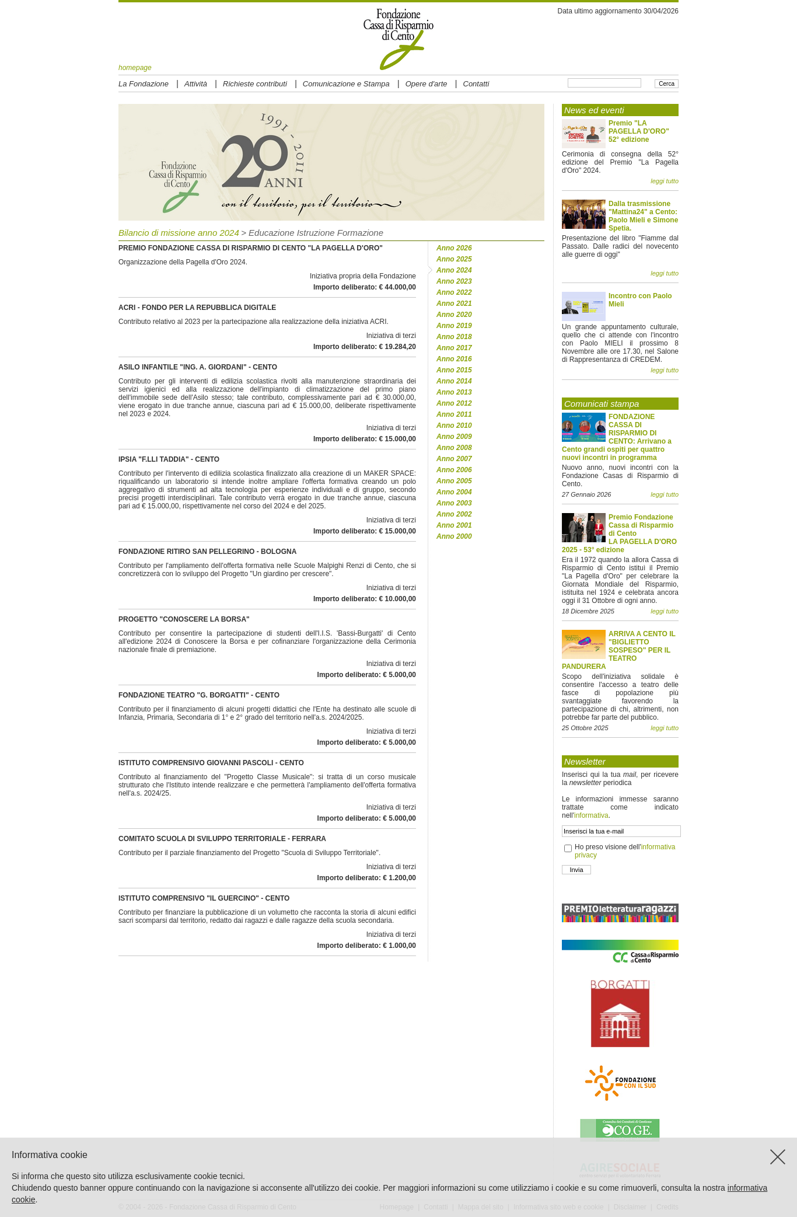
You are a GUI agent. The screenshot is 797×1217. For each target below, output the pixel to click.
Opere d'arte (427, 83)
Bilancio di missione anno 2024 (178, 233)
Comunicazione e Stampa (346, 83)
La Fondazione (143, 83)
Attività (195, 83)
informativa (591, 815)
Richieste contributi (255, 83)
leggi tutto (665, 180)
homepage (135, 68)
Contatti (476, 83)
